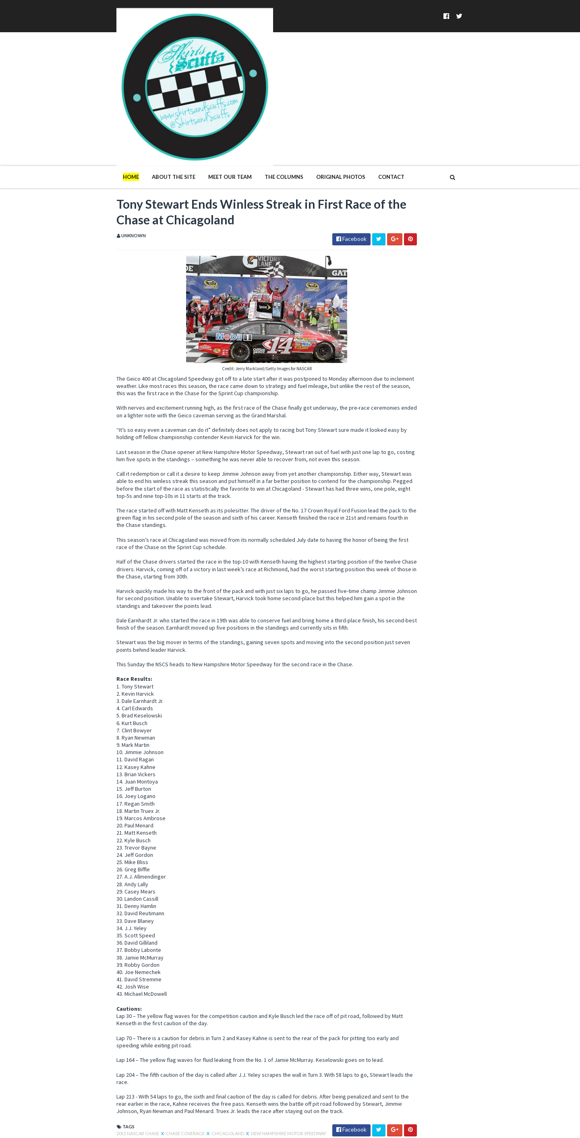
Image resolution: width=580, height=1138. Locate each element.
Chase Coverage (133, 1061)
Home (79, 100)
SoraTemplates (112, 1127)
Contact (339, 100)
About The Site (121, 100)
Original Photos (288, 100)
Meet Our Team (178, 100)
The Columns (232, 100)
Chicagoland (176, 1061)
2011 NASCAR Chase (86, 1061)
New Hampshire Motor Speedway (236, 1061)
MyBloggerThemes (195, 1127)
